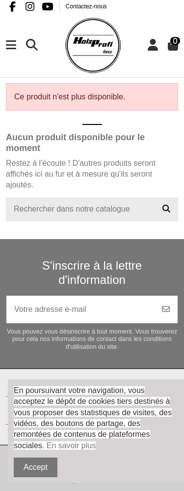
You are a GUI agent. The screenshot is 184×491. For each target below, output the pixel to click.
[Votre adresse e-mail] (80, 309)
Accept (36, 467)
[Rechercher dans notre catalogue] (166, 209)
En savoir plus (71, 445)
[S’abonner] (166, 309)
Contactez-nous (86, 6)
